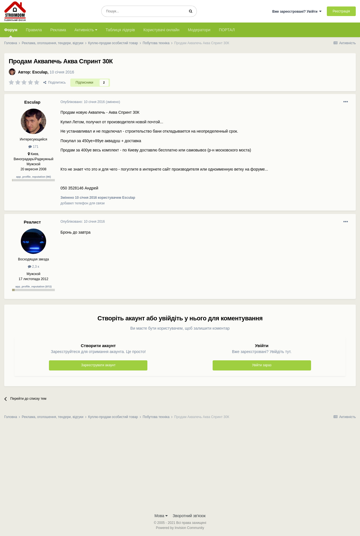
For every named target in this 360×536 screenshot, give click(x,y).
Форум (10, 32)
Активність (86, 30)
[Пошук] (143, 11)
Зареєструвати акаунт (98, 365)
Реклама (58, 30)
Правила (34, 30)
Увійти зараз (261, 365)
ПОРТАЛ (227, 30)
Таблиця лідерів (120, 30)
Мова (161, 515)
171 (33, 147)
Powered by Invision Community (180, 528)
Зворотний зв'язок (189, 515)
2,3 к (33, 267)
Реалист (32, 222)
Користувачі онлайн (161, 30)
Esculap (40, 72)
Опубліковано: (82, 102)
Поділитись (54, 82)
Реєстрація (341, 11)
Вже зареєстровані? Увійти (297, 12)
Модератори (199, 30)
